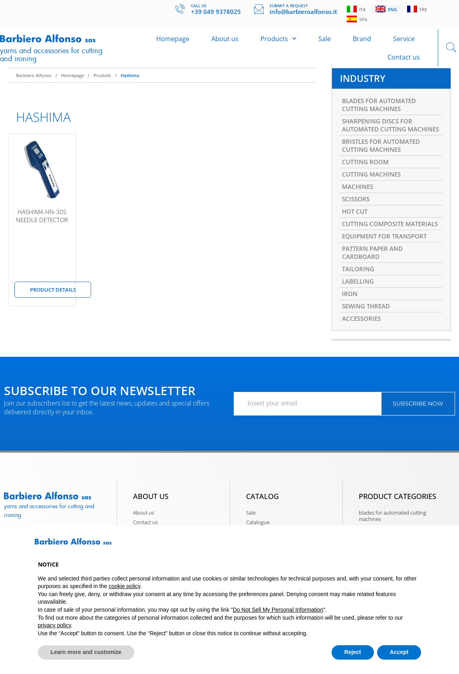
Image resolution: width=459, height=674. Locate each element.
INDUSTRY (363, 84)
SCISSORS (357, 221)
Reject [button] (352, 652)
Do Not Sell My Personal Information (278, 609)
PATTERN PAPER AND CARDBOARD (375, 287)
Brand (362, 42)
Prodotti (102, 81)
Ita (357, 9)
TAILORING (359, 305)
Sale (324, 42)
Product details (53, 295)
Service (404, 42)
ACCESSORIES (362, 358)
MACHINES (359, 208)
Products (278, 42)
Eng (388, 9)
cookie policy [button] (124, 586)
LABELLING (359, 318)
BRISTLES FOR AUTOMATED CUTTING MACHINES (384, 164)
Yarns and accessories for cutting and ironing (44, 57)
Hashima (130, 81)
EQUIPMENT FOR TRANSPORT (387, 270)
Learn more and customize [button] (86, 652)
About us (224, 42)
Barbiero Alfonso (34, 81)
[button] (417, 544)
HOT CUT (356, 235)
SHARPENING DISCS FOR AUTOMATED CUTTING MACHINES (379, 138)
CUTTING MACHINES (373, 195)
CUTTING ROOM (367, 182)
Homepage (172, 42)
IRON (350, 331)
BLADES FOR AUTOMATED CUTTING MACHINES (382, 112)
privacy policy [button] (54, 625)
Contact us (403, 60)
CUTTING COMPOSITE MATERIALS (375, 252)
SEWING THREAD (368, 344)
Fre (419, 9)
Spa (357, 20)
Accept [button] (399, 652)
